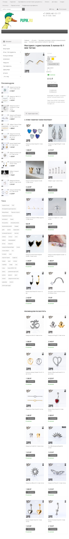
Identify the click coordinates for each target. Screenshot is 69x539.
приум (3, 261)
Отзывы (5, 2)
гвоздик (49, 103)
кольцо (10, 236)
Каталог (7, 41)
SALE (4, 45)
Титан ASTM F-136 (53, 64)
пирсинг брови (6, 257)
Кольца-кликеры (8, 55)
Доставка (54, 2)
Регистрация (61, 9)
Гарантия (12, 2)
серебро (4, 264)
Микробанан (5, 212)
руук (9, 261)
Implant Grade (5, 205)
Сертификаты (7, 66)
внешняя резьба (15, 222)
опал (10, 254)
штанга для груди (6, 285)
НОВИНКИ (6, 59)
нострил (58, 102)
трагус (3, 271)
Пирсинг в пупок (15, 212)
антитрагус (5, 219)
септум (15, 261)
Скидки (62, 2)
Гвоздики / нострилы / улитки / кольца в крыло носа (56, 96)
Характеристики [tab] (32, 113)
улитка (63, 102)
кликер (4, 236)
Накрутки (6, 62)
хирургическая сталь (13, 278)
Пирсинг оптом (15, 5)
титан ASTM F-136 (55, 100)
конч (16, 236)
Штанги (5, 73)
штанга (11, 282)
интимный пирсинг (7, 233)
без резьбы (5, 222)
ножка (18, 247)
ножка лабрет (5, 250)
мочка (3, 243)
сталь (3, 268)
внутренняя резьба (7, 226)
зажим (9, 229)
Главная (26, 40)
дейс (3, 229)
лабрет (4, 240)
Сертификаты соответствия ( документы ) (30, 2)
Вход (52, 9)
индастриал (16, 229)
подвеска (14, 257)
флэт (16, 275)
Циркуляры (6, 69)
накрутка (10, 243)
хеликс (4, 278)
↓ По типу (33, 40)
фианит (53, 102)
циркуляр (4, 282)
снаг (16, 264)
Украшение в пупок (7, 215)
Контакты (5, 5)
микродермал (11, 240)
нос (53, 103)
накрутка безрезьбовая (8, 247)
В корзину (52, 85)
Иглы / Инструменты (9, 52)
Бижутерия (6, 49)
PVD (13, 205)
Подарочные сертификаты (30, 5)
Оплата (47, 2)
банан (11, 219)
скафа (10, 264)
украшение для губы (13, 271)
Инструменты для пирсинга (9, 208)
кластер (16, 233)
